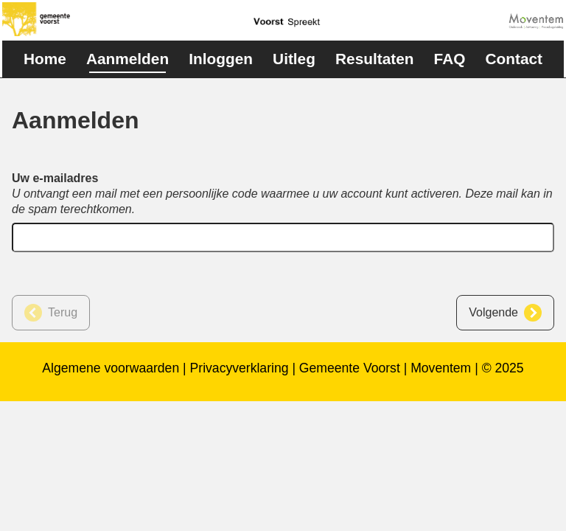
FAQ (450, 58)
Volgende (493, 312)
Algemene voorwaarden (110, 368)
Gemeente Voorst (349, 368)
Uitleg (294, 58)
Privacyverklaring (239, 368)
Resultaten (374, 58)
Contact (514, 58)
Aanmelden (127, 58)
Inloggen (221, 58)
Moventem (440, 368)
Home (45, 58)
